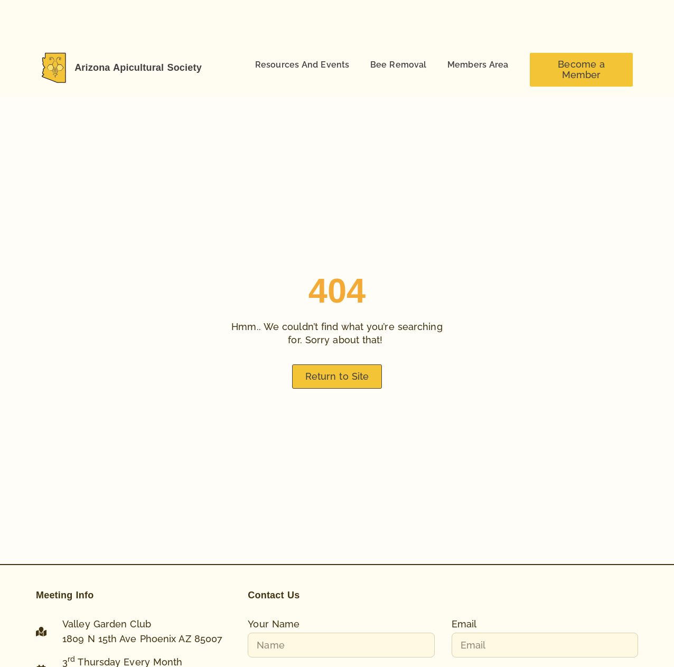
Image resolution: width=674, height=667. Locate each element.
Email (464, 624)
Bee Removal (398, 65)
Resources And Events (302, 65)
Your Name (273, 624)
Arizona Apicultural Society (138, 67)
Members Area (477, 65)
